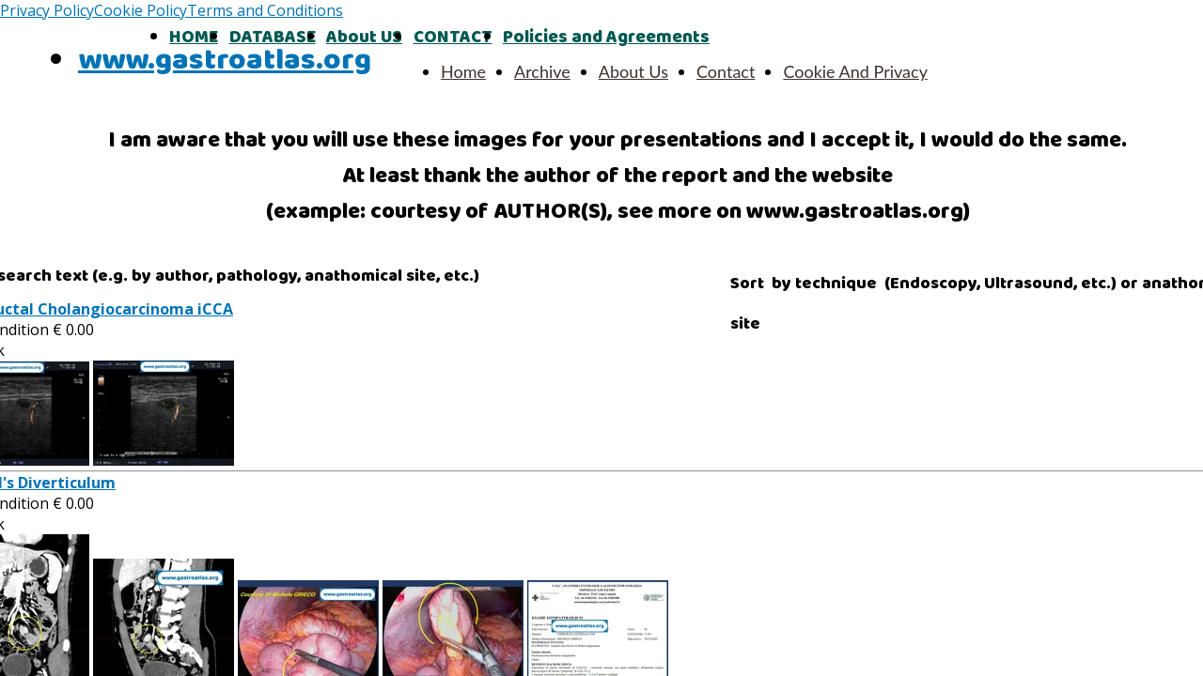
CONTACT (453, 37)
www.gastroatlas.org (224, 60)
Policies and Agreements (606, 37)
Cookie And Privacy (855, 71)
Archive (542, 71)
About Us (633, 71)
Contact (725, 71)
